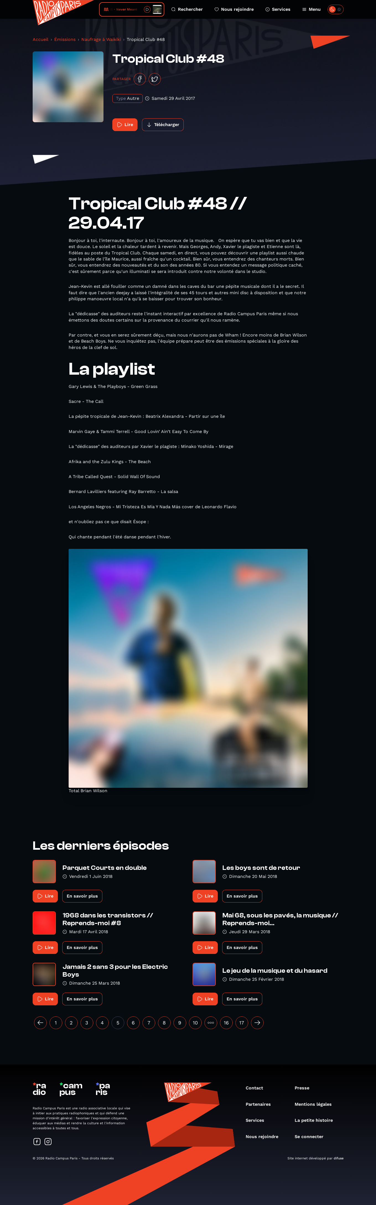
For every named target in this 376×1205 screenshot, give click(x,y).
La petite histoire (316, 1120)
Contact (257, 1088)
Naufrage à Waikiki (101, 39)
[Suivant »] (257, 1023)
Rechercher (187, 9)
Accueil (40, 39)
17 (241, 1023)
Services (278, 9)
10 (195, 1023)
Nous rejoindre (234, 9)
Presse (305, 1088)
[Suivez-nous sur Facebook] (37, 1142)
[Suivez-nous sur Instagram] (48, 1142)
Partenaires (261, 1104)
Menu (311, 9)
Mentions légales (316, 1104)
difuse (339, 1158)
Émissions (65, 39)
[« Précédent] (40, 1023)
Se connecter (312, 1136)
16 (226, 1023)
